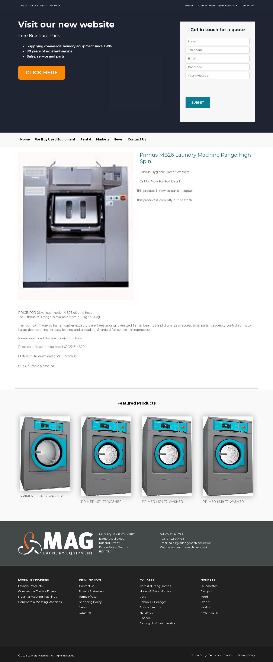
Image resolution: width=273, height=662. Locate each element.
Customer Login (205, 5)
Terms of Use (88, 594)
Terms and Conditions (221, 653)
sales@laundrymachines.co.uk (190, 542)
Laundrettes (208, 583)
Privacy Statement (92, 589)
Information (91, 578)
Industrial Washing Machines (37, 594)
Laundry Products (30, 583)
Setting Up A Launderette (157, 621)
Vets (143, 594)
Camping (206, 589)
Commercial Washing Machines (40, 599)
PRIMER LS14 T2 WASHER (162, 501)
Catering (85, 610)
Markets (102, 139)
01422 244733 (28, 5)
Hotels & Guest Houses (155, 589)
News (118, 139)
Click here (42, 72)
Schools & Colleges (153, 599)
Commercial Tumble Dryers (37, 589)
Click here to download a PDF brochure (48, 356)
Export (205, 599)
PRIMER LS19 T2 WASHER (223, 501)
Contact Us (247, 5)
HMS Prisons (209, 610)
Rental (85, 139)
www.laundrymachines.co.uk (188, 546)
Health (205, 605)
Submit (197, 102)
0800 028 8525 (50, 5)
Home (189, 5)
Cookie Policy (197, 653)
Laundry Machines (36, 578)
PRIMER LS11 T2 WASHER (101, 501)
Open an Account (227, 5)
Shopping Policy (90, 599)
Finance (145, 615)
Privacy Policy (246, 653)
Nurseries (146, 610)
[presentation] (218, 88)
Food (204, 594)
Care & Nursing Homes (155, 583)
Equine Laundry (150, 605)
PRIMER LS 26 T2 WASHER (41, 496)
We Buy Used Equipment (55, 139)
